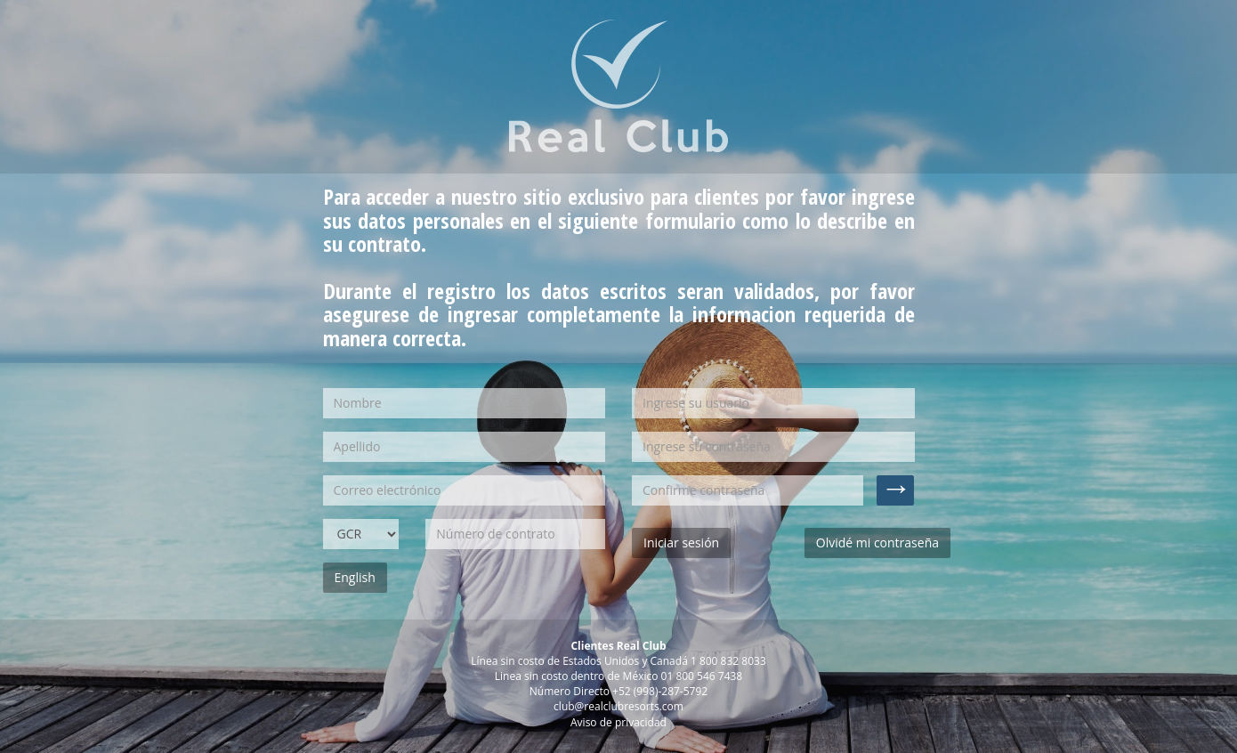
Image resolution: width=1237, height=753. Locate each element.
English (355, 577)
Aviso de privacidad (618, 722)
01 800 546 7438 (702, 676)
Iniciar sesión (681, 542)
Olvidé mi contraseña (877, 542)
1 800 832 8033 (728, 660)
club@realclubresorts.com (618, 706)
